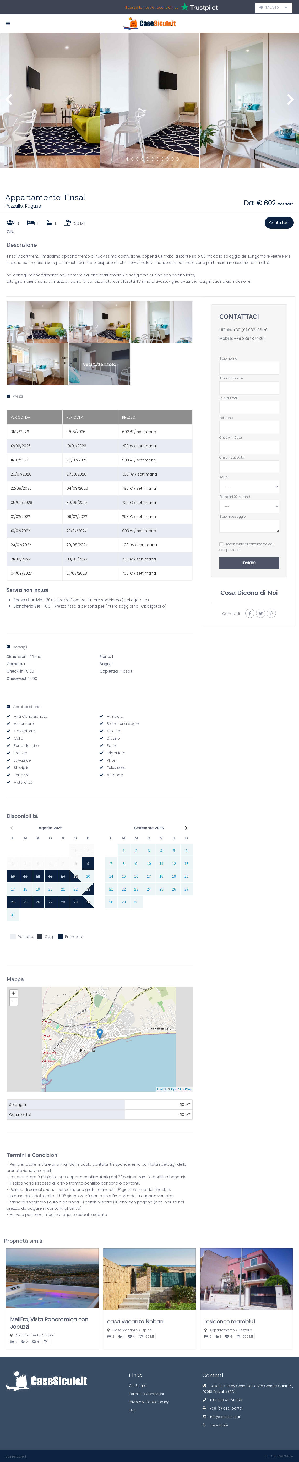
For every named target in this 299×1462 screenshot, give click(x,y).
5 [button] (147, 159)
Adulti (249, 482)
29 (124, 902)
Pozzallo (245, 1330)
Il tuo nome (249, 363)
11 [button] (177, 159)
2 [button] (132, 159)
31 (13, 915)
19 (38, 889)
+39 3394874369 (249, 338)
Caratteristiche (23, 707)
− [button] (13, 1002)
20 (50, 889)
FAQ (132, 1410)
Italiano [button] (273, 7)
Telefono (249, 422)
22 (76, 889)
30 (88, 902)
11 (161, 863)
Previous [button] (8, 102)
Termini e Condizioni (146, 1393)
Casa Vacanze (125, 1330)
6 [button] (152, 159)
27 (186, 889)
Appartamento (28, 1335)
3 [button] (137, 159)
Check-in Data (249, 442)
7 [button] (157, 159)
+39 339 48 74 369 (225, 1400)
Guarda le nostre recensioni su (171, 7)
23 (88, 889)
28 (111, 902)
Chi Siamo (137, 1385)
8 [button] (162, 159)
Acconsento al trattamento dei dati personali (246, 547)
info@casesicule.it (224, 1416)
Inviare (249, 563)
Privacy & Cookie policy (149, 1401)
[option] (50, 100)
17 (13, 889)
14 (111, 876)
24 (149, 889)
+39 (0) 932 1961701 (251, 329)
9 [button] (167, 159)
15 (76, 876)
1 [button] (127, 159)
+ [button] (13, 994)
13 (186, 863)
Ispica (49, 1335)
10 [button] (172, 159)
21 (63, 889)
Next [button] (290, 102)
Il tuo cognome (249, 383)
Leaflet (161, 1089)
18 (25, 889)
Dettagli (17, 647)
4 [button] (142, 159)
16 (88, 876)
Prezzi (15, 396)
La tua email (249, 403)
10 (149, 863)
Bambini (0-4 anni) (249, 501)
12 (174, 863)
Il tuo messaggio (249, 524)
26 (174, 889)
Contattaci (279, 222)
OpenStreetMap (181, 1089)
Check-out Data (249, 462)
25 (161, 889)
